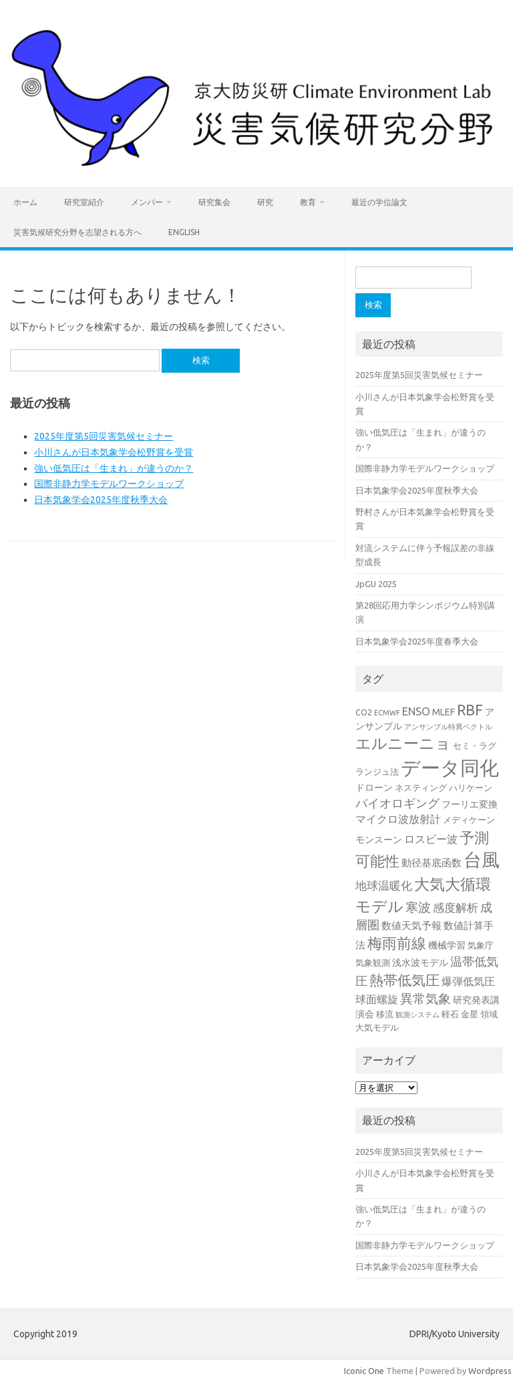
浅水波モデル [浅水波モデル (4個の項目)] (420, 962)
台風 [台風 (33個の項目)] (482, 860)
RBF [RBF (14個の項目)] (470, 710)
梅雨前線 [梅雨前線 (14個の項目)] (396, 943)
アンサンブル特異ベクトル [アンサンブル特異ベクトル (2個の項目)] (448, 727)
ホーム (25, 202)
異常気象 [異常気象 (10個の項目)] (425, 998)
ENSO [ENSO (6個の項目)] (416, 711)
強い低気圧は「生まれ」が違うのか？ (113, 468)
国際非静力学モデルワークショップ (109, 483)
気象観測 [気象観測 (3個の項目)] (372, 962)
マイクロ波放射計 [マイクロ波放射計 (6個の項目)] (398, 819)
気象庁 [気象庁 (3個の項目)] (481, 945)
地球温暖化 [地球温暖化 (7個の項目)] (383, 885)
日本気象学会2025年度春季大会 (416, 641)
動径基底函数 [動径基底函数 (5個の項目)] (431, 862)
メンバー (147, 202)
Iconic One (364, 1370)
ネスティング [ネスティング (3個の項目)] (421, 787)
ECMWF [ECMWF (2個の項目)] (387, 713)
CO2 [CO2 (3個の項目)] (363, 712)
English (184, 232)
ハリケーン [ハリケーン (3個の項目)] (470, 787)
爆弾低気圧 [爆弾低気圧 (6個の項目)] (468, 981)
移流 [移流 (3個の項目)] (384, 1014)
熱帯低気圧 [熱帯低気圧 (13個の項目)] (404, 980)
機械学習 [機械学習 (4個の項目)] (447, 945)
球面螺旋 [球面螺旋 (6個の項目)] (376, 999)
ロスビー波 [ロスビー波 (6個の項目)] (431, 839)
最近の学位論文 (379, 202)
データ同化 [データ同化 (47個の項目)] (450, 768)
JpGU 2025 (376, 583)
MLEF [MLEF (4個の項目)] (443, 712)
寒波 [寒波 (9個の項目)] (418, 907)
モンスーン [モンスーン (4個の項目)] (378, 839)
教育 (308, 202)
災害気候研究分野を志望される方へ (77, 232)
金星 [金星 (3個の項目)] (469, 1014)
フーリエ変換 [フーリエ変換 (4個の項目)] (470, 804)
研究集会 (214, 202)
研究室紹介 (84, 202)
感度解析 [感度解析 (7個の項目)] (455, 907)
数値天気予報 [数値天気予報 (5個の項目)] (411, 925)
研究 (265, 202)
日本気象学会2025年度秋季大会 (101, 499)
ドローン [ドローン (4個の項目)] (374, 787)
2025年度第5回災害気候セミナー (103, 436)
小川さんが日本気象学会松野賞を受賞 (113, 452)
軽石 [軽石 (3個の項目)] (450, 1014)
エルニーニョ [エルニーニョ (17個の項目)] (403, 743)
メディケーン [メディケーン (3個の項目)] (469, 819)
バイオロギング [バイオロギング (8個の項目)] (397, 803)
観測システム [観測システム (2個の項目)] (417, 1015)
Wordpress (490, 1370)
